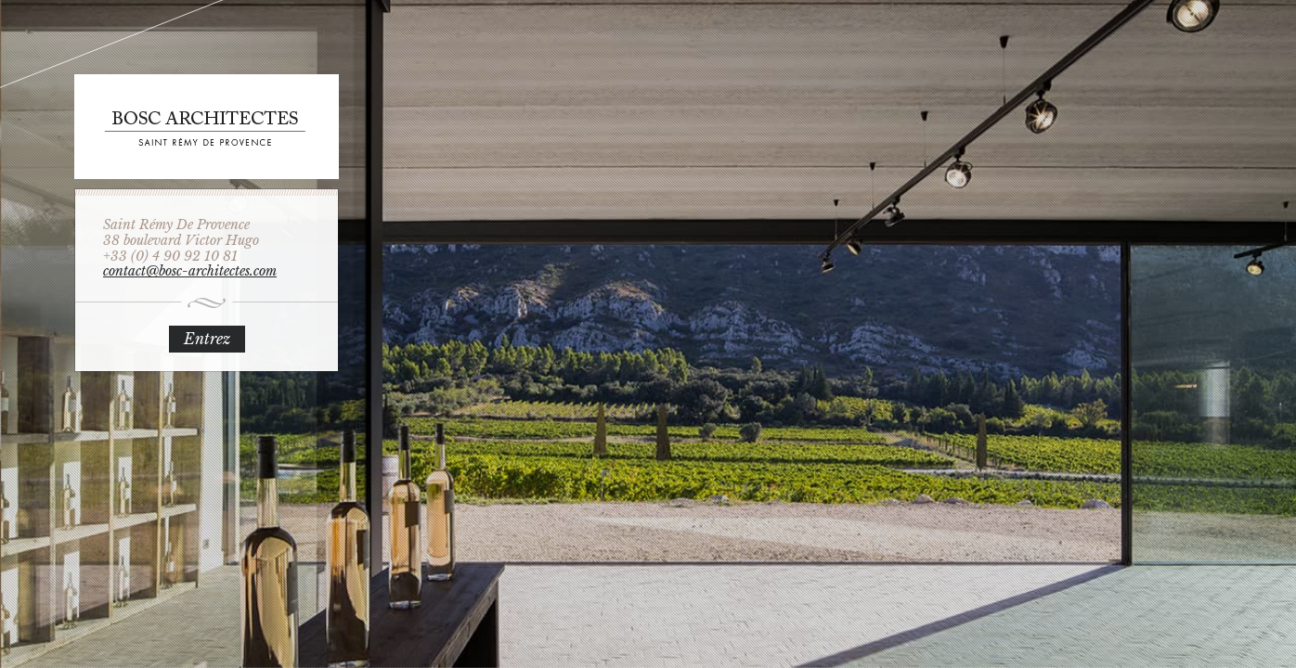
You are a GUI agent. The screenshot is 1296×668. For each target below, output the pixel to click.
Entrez (207, 338)
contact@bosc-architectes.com (190, 271)
